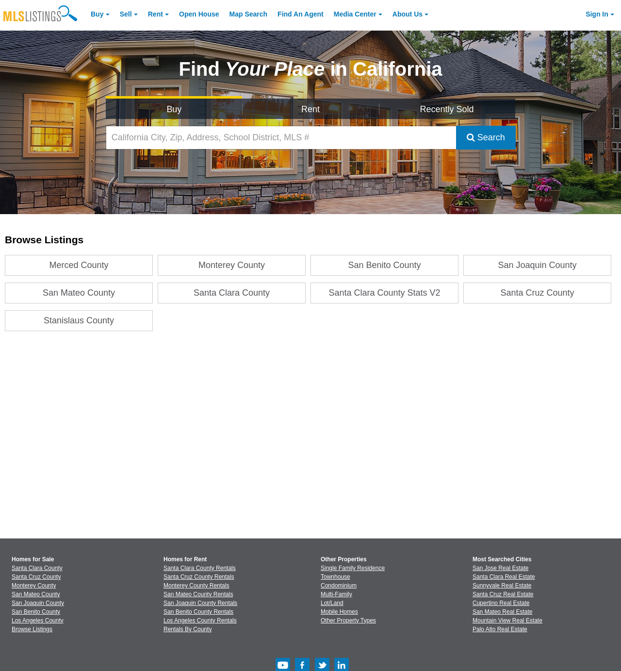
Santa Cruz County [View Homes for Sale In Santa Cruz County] (36, 576)
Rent (155, 14)
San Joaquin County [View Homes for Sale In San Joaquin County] (38, 603)
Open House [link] (199, 14)
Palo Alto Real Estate (500, 629)
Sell (126, 14)
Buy (97, 14)
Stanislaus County (79, 320)
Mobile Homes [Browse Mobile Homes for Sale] (339, 611)
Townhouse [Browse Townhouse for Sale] (335, 576)
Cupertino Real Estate (501, 603)
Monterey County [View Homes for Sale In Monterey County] (34, 585)
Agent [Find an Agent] (301, 14)
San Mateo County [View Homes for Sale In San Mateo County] (36, 594)
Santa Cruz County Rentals (198, 576)
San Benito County (384, 265)
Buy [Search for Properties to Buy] (173, 109)
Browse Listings (32, 629)
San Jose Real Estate (500, 568)
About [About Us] (407, 14)
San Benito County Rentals (198, 611)
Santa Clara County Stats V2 (385, 293)
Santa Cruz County (537, 293)
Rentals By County (187, 629)
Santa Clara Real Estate (504, 576)
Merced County (79, 265)
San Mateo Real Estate (502, 611)
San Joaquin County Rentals (200, 603)
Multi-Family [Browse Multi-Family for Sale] (336, 594)
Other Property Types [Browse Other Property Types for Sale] (348, 620)
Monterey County (231, 265)
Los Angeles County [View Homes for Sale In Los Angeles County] (38, 620)
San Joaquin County (537, 265)
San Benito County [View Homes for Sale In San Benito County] (36, 611)
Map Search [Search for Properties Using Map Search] (248, 14)
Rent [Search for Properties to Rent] (310, 109)
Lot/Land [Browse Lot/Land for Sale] (332, 603)
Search (486, 137)
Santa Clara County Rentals (199, 568)
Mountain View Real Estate (507, 620)
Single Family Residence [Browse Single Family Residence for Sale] (353, 568)
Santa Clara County (232, 293)
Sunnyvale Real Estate (502, 585)
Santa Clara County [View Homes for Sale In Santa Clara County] (37, 568)
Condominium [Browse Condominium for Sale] (339, 585)
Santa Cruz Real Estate (503, 594)
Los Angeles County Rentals (200, 620)
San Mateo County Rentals (198, 594)
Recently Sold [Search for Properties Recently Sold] (447, 109)
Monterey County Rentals (196, 585)
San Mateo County (79, 293)
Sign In (597, 14)
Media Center (355, 14)
